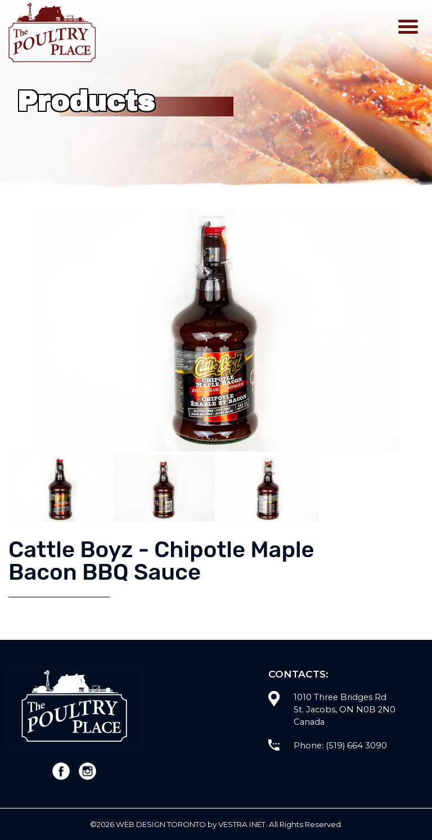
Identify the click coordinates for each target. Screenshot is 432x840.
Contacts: (298, 674)
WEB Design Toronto (161, 824)
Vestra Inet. (242, 824)
